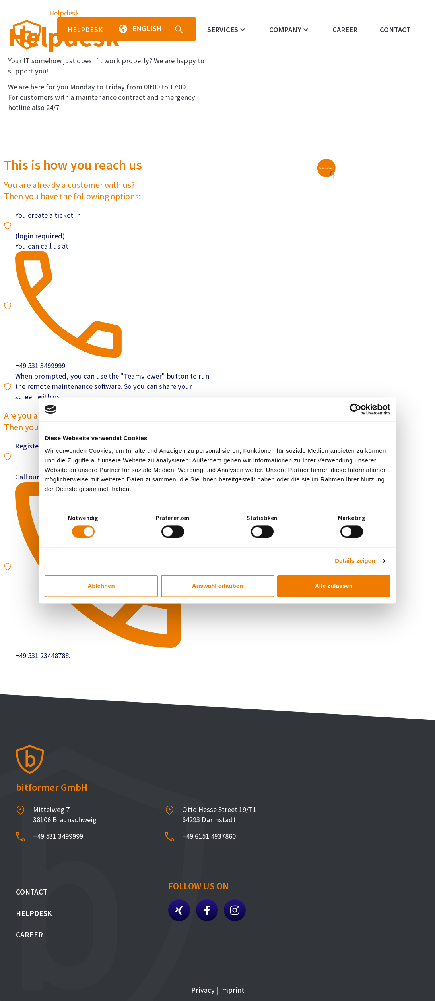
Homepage (25, 12)
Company (288, 29)
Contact (395, 29)
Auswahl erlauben (217, 585)
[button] (119, 29)
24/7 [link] (52, 107)
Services (226, 29)
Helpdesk (34, 913)
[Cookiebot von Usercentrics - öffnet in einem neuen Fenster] (355, 409)
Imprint (231, 990)
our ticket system (42, 225)
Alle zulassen (334, 585)
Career (344, 29)
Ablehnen (101, 585)
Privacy (203, 990)
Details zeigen (355, 561)
